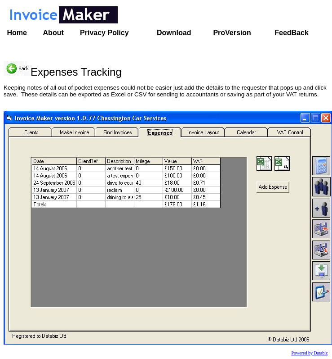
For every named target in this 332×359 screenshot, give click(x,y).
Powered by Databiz (309, 352)
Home (17, 32)
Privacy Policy (104, 32)
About (53, 32)
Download (174, 32)
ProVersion (232, 32)
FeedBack (291, 32)
